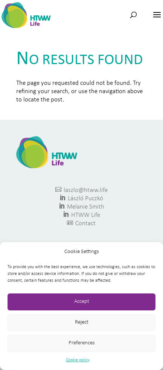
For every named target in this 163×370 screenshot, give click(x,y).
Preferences (82, 343)
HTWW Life (81, 214)
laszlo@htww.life (81, 189)
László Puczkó (81, 198)
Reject (81, 322)
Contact (81, 223)
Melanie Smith (81, 206)
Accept (81, 301)
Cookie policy (78, 360)
